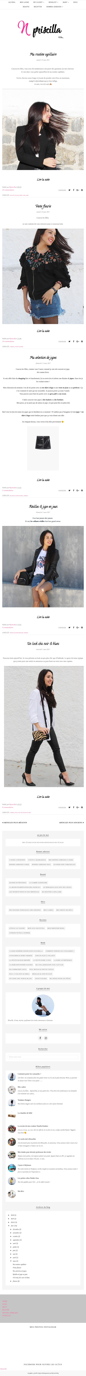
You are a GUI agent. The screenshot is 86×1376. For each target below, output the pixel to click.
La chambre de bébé (25, 1113)
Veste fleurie (43, 206)
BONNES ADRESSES (10, 1313)
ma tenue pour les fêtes (60, 978)
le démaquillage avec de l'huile (57, 887)
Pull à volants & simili (19, 974)
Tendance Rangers (24, 1100)
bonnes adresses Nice (41, 864)
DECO (4, 1307)
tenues (12, 346)
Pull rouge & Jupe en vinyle (42, 969)
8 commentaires (7, 807)
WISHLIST (6, 1316)
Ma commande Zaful (18, 969)
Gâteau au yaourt (17, 928)
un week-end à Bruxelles (64, 864)
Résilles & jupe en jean (43, 507)
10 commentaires (8, 190)
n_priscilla (34, 1373)
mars (14, 1261)
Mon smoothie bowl (55, 928)
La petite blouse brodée (19, 960)
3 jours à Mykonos (17, 860)
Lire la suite (43, 180)
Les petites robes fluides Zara (28, 1178)
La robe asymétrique (63, 960)
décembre (16, 1229)
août (14, 1244)
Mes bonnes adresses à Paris (61, 860)
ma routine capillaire (22, 195)
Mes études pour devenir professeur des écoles (43, 842)
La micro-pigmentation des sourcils (24, 887)
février (15, 1281)
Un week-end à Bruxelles (27, 1139)
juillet (14, 1247)
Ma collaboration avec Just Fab (49, 965)
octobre (15, 1236)
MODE (4, 1301)
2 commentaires (7, 490)
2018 (12, 1222)
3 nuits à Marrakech (37, 860)
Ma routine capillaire (43, 54)
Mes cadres (48, 910)
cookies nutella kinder (19, 933)
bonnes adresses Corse (19, 864)
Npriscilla (3, 1369)
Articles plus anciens (70, 822)
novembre (16, 1233)
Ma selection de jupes (43, 358)
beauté (12, 195)
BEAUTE (5, 1310)
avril (14, 1258)
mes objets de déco (64, 910)
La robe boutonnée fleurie (21, 965)
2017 (12, 1226)
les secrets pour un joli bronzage (24, 892)
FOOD (4, 1304)
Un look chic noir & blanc (43, 644)
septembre (16, 1240)
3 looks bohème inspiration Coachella (26, 951)
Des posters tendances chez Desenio (25, 910)
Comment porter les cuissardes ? (60, 951)
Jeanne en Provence (17, 882)
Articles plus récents (15, 822)
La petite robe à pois (42, 960)
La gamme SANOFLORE (38, 882)
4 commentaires (7, 627)
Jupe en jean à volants (45, 955)
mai (14, 1254)
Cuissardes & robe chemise (20, 955)
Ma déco (21, 1191)
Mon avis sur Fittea (36, 928)
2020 (12, 1215)
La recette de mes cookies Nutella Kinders (33, 1126)
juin (14, 1251)
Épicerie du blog (54, 1373)
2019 (12, 1219)
